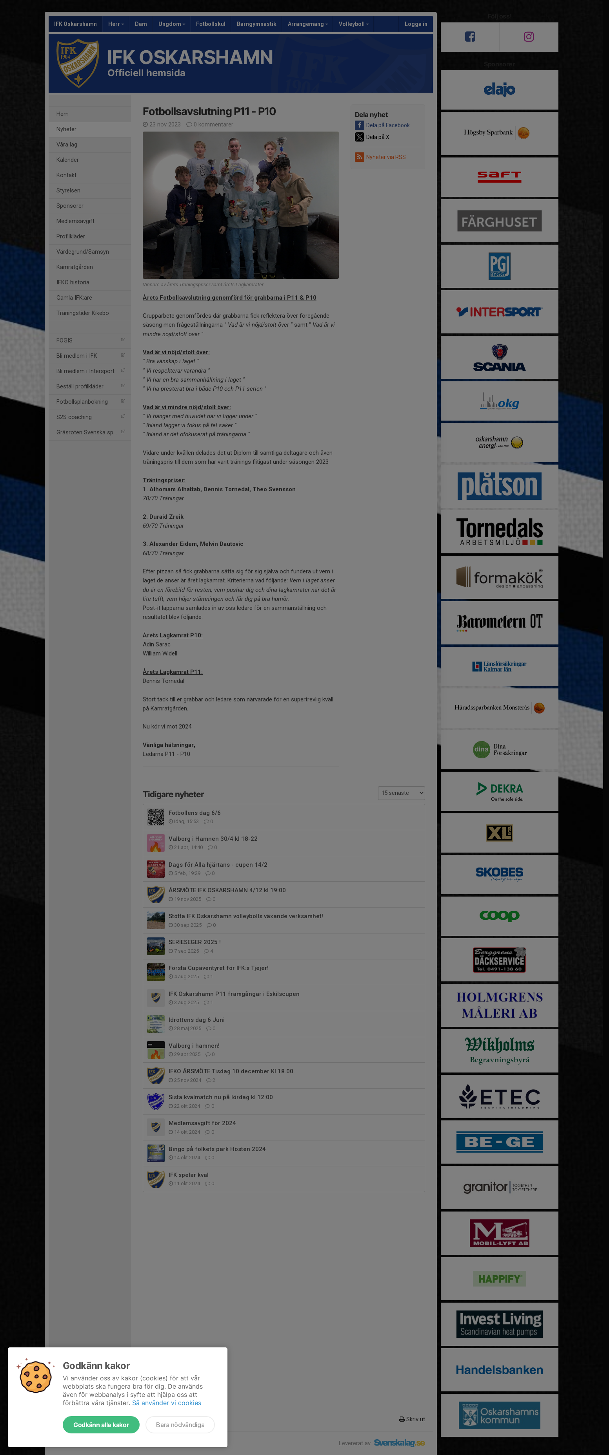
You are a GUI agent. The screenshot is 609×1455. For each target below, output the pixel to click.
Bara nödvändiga (180, 1425)
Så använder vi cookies (166, 1403)
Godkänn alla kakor (101, 1425)
